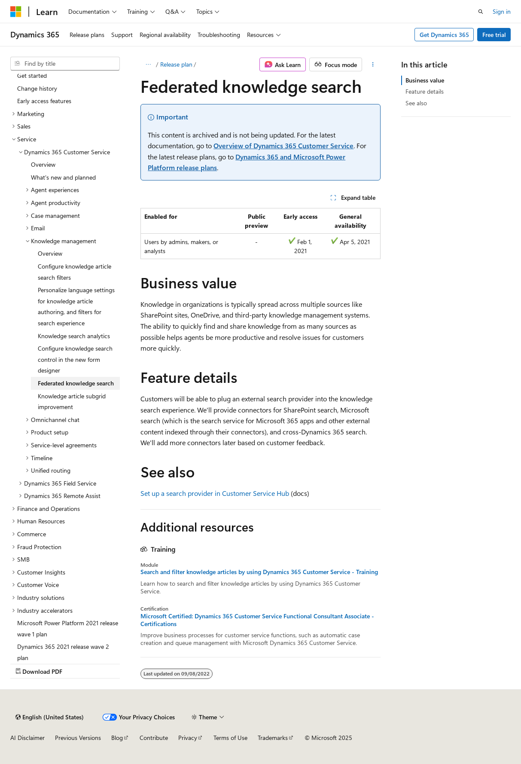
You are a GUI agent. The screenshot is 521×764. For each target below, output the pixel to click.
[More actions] (373, 64)
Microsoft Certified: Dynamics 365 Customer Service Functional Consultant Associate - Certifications (257, 620)
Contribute (154, 737)
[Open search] (480, 11)
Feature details (424, 91)
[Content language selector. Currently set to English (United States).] (49, 717)
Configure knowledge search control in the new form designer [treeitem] (75, 359)
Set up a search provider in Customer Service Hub (214, 493)
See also (416, 103)
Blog (117, 737)
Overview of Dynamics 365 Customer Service (283, 145)
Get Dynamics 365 (444, 35)
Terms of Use (230, 737)
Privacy (187, 737)
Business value (424, 80)
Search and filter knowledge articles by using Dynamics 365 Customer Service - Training (259, 572)
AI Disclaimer (27, 737)
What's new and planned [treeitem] (63, 177)
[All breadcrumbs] (147, 64)
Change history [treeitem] (37, 88)
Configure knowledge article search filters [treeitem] (74, 271)
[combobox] (65, 63)
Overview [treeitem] (43, 164)
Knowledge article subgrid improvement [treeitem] (72, 401)
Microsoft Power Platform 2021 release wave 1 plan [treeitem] (67, 628)
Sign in (502, 11)
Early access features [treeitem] (44, 101)
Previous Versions (78, 737)
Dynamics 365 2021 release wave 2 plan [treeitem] (63, 652)
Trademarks (273, 737)
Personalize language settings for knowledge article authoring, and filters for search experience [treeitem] (76, 306)
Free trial (494, 35)
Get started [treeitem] (32, 75)
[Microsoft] (15, 11)
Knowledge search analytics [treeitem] (74, 336)
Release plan (176, 64)
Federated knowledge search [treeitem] (76, 383)
